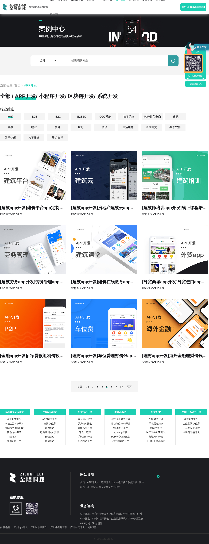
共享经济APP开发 (191, 412)
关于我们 (54, 14)
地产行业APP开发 (120, 419)
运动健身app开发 (14, 412)
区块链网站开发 (120, 441)
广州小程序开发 (101, 518)
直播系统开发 (85, 428)
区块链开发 (81, 96)
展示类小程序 (85, 419)
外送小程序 (85, 432)
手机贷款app (156, 423)
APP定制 (85, 523)
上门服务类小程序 (156, 441)
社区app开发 (120, 432)
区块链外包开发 (191, 432)
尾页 (129, 386)
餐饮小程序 (120, 412)
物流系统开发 (120, 428)
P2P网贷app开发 (120, 436)
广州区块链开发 (39, 527)
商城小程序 (156, 428)
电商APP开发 (99, 513)
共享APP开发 (191, 419)
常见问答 (104, 487)
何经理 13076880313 (193, 7)
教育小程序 (50, 423)
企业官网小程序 (191, 423)
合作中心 (92, 487)
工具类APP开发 (191, 428)
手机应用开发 (85, 436)
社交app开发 (85, 412)
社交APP (156, 412)
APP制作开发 (49, 419)
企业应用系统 (118, 518)
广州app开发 (21, 527)
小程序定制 (115, 513)
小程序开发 (52, 96)
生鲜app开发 (50, 412)
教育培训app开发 (49, 432)
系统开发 (107, 96)
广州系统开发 (77, 527)
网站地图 (97, 523)
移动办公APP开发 (120, 423)
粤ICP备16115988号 (104, 538)
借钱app (49, 436)
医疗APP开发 (156, 419)
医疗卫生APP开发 (156, 432)
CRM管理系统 (136, 518)
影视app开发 (85, 441)
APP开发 (30, 85)
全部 (5, 96)
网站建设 (92, 527)
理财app (49, 428)
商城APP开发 (156, 436)
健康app (49, 441)
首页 (17, 85)
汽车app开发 (85, 423)
